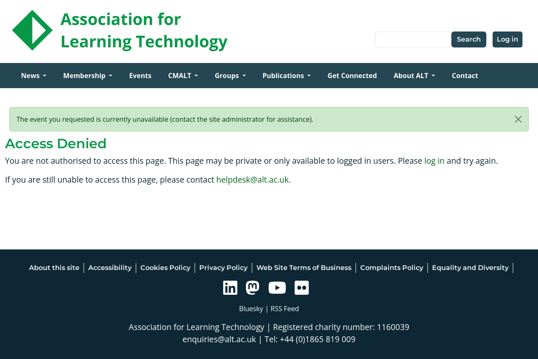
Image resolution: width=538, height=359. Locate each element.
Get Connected (352, 75)
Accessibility (110, 268)
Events (140, 75)
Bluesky (251, 308)
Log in (507, 39)
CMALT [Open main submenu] (180, 75)
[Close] (518, 119)
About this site (54, 268)
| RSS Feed (282, 308)
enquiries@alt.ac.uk (219, 339)
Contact (465, 75)
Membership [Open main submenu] (85, 75)
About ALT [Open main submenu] (412, 75)
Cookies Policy (165, 268)
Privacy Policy (223, 268)
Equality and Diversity (470, 268)
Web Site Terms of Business (303, 268)
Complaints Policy (391, 268)
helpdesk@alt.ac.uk (252, 179)
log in (434, 160)
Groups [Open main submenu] (228, 75)
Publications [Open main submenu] (284, 75)
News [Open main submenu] (31, 75)
